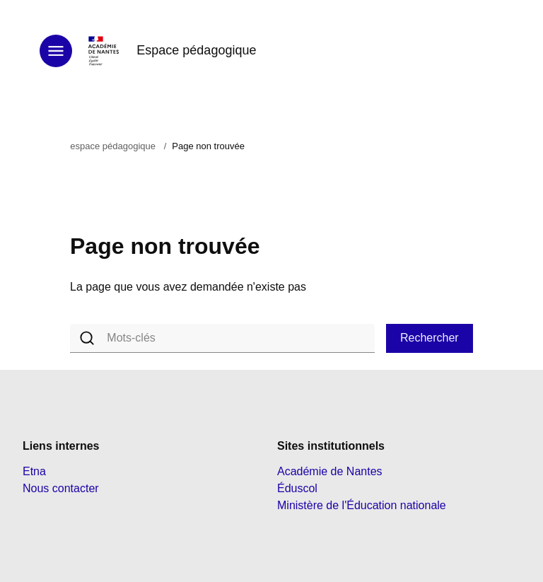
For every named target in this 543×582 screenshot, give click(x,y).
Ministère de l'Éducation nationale (361, 505)
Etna (34, 471)
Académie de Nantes (330, 471)
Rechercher (429, 338)
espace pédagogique (113, 146)
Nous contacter (61, 488)
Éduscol (297, 488)
